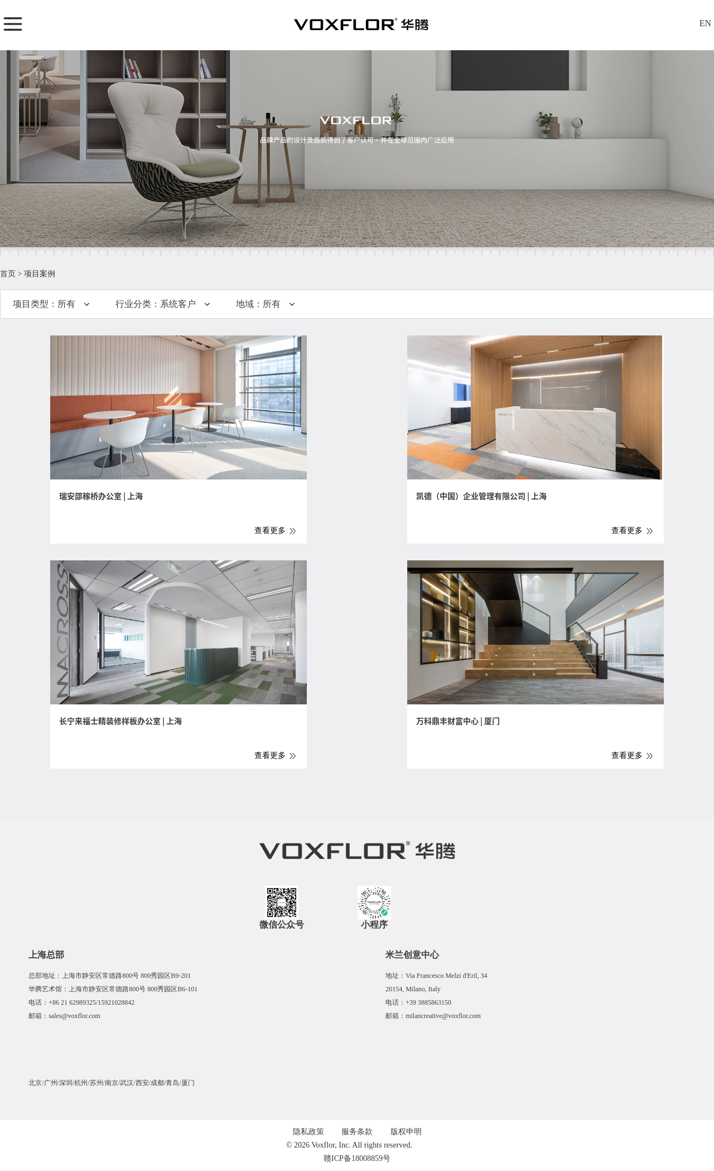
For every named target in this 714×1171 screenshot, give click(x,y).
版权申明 (406, 1131)
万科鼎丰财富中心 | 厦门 (458, 721)
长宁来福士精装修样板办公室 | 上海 (120, 721)
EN (705, 23)
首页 (8, 274)
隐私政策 (308, 1131)
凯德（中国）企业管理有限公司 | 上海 (481, 496)
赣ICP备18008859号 (357, 1158)
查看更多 (270, 530)
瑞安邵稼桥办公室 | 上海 (101, 496)
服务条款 (357, 1131)
